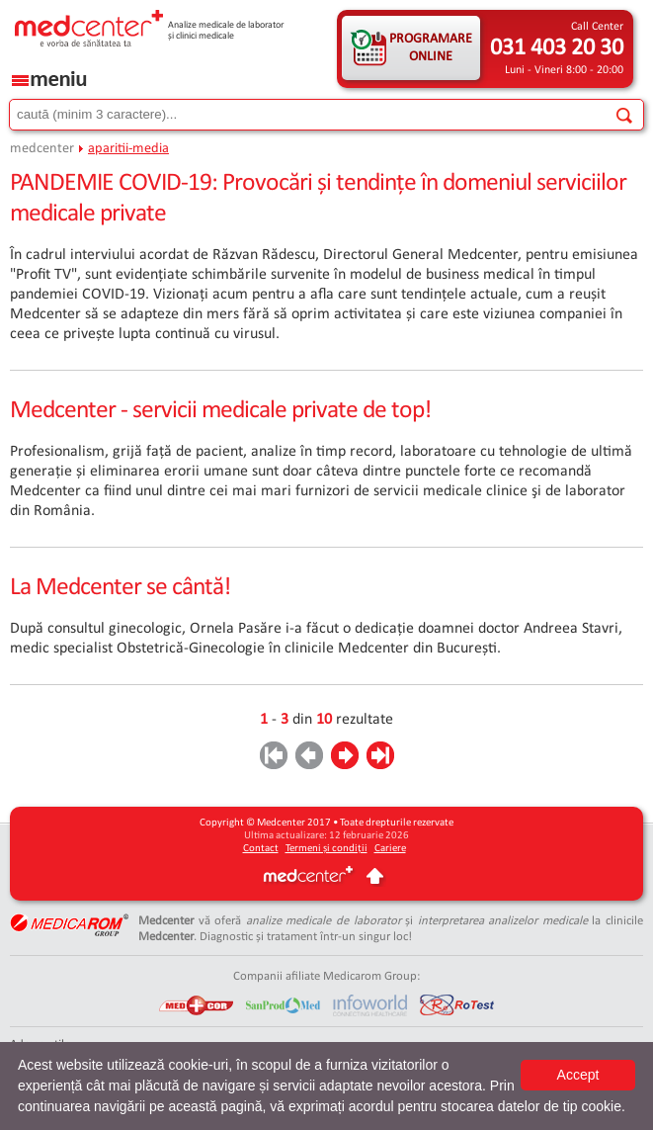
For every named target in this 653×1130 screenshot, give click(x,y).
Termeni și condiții (326, 848)
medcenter (42, 148)
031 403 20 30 (556, 48)
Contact (261, 848)
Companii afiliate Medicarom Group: (326, 976)
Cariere (390, 848)
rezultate (364, 720)
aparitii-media (128, 148)
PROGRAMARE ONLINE (430, 48)
